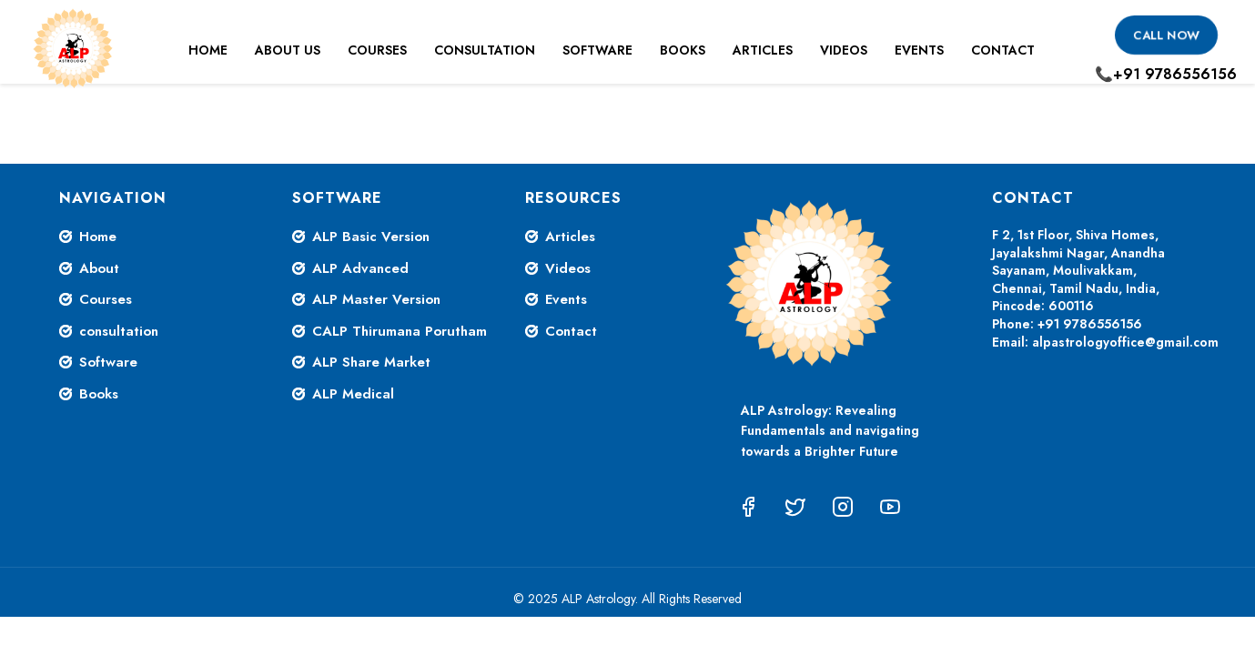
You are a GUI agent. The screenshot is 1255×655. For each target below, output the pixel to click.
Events (919, 50)
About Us (287, 50)
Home (208, 50)
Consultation (484, 50)
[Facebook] (748, 506)
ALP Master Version (376, 299)
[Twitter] (795, 506)
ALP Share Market (371, 362)
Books (682, 50)
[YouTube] (890, 506)
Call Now (1165, 35)
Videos (843, 50)
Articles (763, 50)
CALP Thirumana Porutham (399, 331)
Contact (1003, 50)
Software (597, 50)
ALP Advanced (360, 268)
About (99, 268)
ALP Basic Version (371, 237)
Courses (377, 50)
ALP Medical (353, 394)
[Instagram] (842, 506)
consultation (118, 331)
